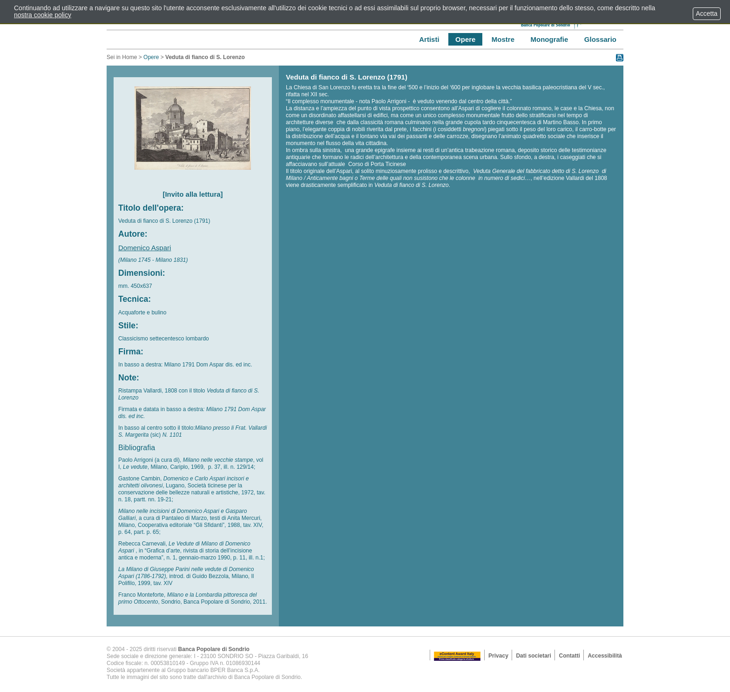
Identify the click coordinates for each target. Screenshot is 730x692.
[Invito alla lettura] (192, 194)
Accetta (706, 13)
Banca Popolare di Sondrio (214, 649)
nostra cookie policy (42, 15)
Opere (151, 57)
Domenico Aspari (144, 248)
